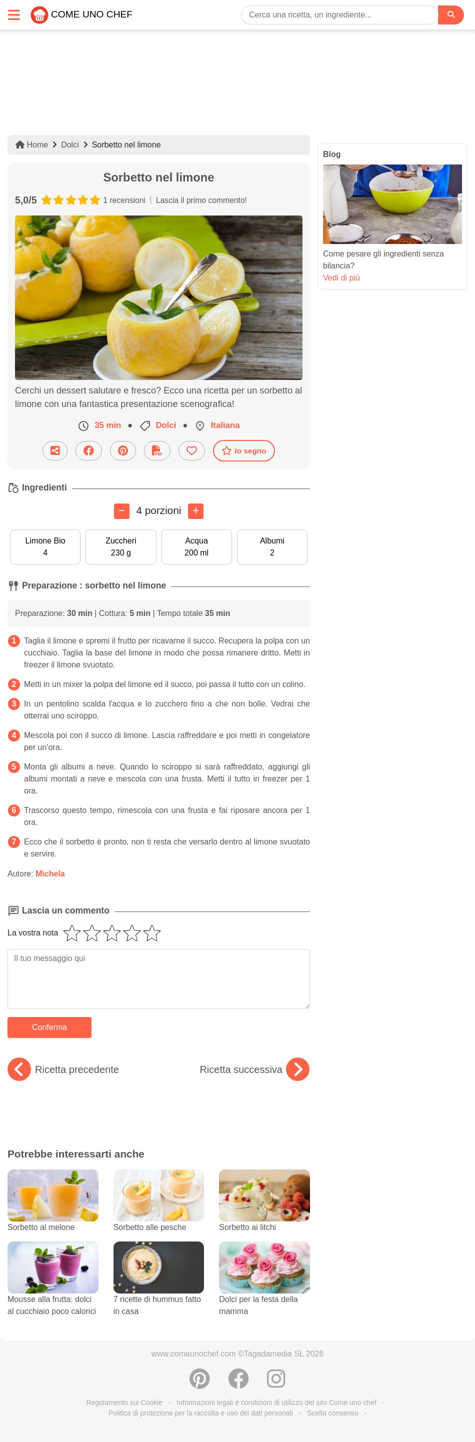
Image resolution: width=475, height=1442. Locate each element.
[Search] (451, 14)
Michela (50, 874)
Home (32, 144)
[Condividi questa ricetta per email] (55, 450)
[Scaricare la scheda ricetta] (157, 450)
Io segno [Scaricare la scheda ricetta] (244, 450)
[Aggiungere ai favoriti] (191, 450)
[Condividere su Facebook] (89, 450)
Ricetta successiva (255, 1069)
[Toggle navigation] (14, 15)
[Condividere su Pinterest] (123, 450)
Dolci (70, 144)
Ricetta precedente (63, 1069)
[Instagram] (276, 1384)
